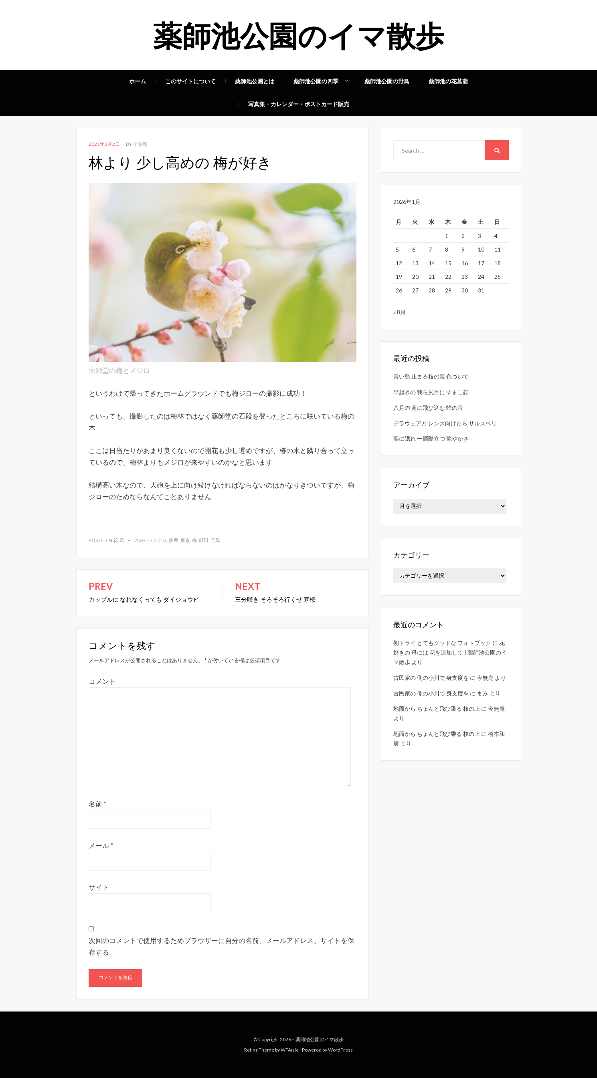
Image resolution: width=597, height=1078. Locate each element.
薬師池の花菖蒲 (448, 81)
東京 (185, 540)
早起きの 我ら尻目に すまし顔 (431, 392)
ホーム (137, 81)
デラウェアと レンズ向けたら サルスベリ (445, 424)
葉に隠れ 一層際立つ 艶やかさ (431, 439)
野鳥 (215, 540)
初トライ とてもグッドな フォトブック (442, 643)
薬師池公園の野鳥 (386, 81)
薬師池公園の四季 (315, 81)
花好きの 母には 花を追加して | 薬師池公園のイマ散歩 (450, 653)
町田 (203, 540)
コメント (102, 681)
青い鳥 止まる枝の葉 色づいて (431, 377)
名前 (97, 804)
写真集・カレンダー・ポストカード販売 (298, 104)
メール (101, 845)
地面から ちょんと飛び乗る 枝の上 (436, 709)
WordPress (340, 1050)
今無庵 (140, 144)
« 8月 (399, 312)
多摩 (173, 540)
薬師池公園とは (254, 81)
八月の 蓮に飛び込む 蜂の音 (428, 408)
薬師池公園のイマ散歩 (298, 34)
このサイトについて (190, 81)
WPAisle (290, 1050)
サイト (99, 887)
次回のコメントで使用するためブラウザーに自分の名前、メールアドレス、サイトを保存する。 (221, 946)
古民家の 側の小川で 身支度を (431, 678)
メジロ (159, 540)
